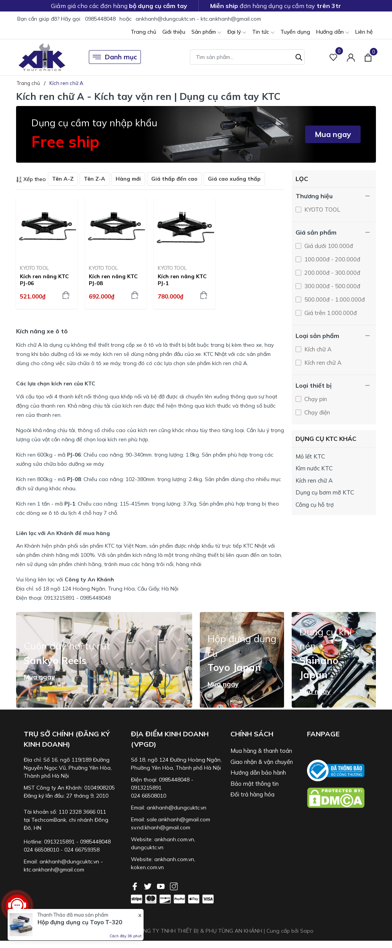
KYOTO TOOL (34, 268)
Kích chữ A (317, 349)
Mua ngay (333, 134)
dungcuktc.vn (147, 847)
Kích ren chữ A (322, 362)
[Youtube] (161, 885)
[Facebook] (135, 885)
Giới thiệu (173, 31)
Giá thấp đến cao (174, 178)
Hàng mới (128, 178)
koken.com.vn (147, 867)
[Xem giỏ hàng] (368, 57)
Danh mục (115, 57)
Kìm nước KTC (314, 468)
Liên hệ (364, 31)
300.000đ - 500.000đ (331, 286)
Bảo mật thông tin (254, 783)
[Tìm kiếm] (299, 56)
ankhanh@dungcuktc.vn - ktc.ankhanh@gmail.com (198, 18)
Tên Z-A (94, 178)
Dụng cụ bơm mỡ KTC (325, 492)
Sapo (307, 930)
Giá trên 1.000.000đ (330, 313)
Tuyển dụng (295, 31)
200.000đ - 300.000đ (331, 272)
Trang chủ (143, 31)
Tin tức (263, 32)
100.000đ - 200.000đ (331, 259)
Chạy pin (315, 399)
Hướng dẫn (332, 32)
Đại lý (236, 32)
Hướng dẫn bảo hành (258, 772)
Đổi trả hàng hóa (252, 794)
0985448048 (100, 18)
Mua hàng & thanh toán (261, 750)
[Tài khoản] (351, 57)
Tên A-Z (63, 178)
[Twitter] (148, 885)
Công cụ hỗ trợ (315, 504)
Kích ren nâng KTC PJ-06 (44, 280)
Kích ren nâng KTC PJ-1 (182, 280)
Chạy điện (316, 412)
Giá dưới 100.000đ (328, 246)
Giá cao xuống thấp (234, 178)
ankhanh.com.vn (174, 839)
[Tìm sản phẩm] (247, 57)
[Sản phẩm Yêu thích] (334, 57)
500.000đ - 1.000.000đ (334, 299)
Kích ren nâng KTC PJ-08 (113, 280)
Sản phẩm (206, 32)
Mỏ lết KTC (310, 456)
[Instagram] (174, 885)
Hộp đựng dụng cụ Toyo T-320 (80, 922)
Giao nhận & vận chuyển (261, 761)
